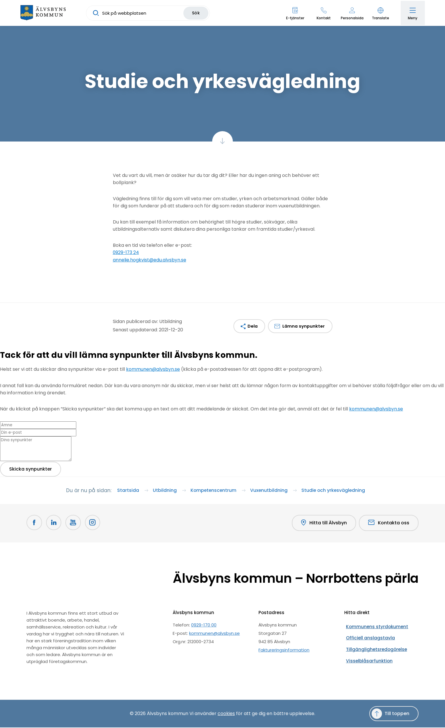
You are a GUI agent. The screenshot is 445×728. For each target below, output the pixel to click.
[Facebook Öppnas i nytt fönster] (34, 524)
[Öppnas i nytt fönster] (95, 524)
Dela (251, 326)
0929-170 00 (203, 625)
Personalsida (350, 18)
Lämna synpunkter (303, 326)
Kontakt (322, 18)
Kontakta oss (388, 524)
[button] (379, 13)
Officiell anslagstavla (366, 634)
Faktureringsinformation (283, 650)
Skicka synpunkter (30, 468)
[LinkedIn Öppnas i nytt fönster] (55, 524)
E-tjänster (293, 18)
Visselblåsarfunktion (365, 650)
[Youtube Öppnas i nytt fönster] (75, 524)
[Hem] (44, 13)
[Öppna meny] (412, 13)
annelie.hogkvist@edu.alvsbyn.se (150, 259)
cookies (226, 714)
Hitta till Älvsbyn (323, 524)
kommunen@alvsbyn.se (153, 369)
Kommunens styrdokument (373, 625)
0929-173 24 (126, 252)
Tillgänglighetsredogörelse (372, 642)
